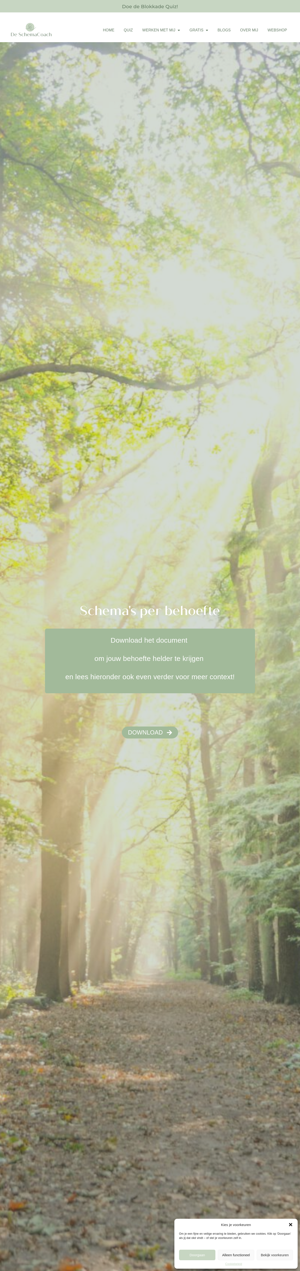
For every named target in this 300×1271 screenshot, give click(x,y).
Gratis (198, 30)
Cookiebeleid (233, 1264)
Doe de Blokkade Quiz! (150, 6)
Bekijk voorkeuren (275, 1255)
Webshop (277, 30)
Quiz (128, 30)
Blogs (224, 30)
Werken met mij (161, 30)
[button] (290, 1224)
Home (108, 30)
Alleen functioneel (236, 1255)
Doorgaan (197, 1255)
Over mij (249, 30)
